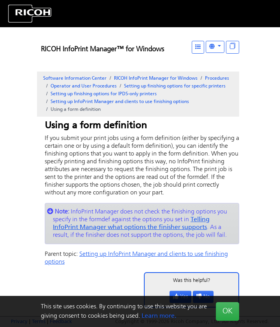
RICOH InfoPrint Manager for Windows (156, 78)
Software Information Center (75, 78)
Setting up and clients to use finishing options (120, 102)
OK (227, 311)
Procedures (217, 78)
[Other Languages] (215, 47)
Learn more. (159, 316)
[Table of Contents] (198, 47)
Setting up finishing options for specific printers (175, 86)
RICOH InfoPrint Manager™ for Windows (102, 49)
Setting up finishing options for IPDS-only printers (104, 94)
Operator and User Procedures (84, 86)
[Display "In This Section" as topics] (232, 47)
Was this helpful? (191, 280)
